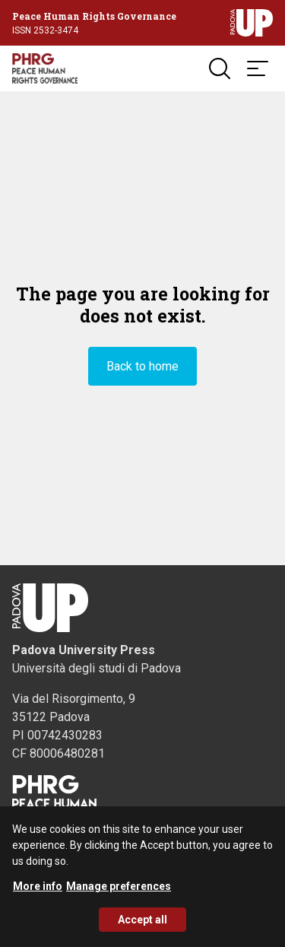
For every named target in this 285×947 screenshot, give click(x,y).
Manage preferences (118, 891)
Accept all (142, 925)
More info (37, 891)
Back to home (142, 366)
